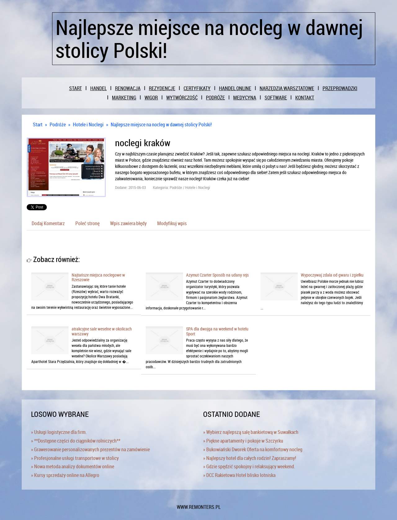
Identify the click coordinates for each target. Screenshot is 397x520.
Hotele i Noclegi (88, 124)
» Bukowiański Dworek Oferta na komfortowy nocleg (252, 449)
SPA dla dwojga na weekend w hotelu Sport (217, 331)
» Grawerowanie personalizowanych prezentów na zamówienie (90, 449)
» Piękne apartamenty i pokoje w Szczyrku (243, 440)
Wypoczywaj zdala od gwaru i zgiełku (332, 275)
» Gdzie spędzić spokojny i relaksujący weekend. (249, 466)
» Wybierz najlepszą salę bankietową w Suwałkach (250, 432)
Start (37, 124)
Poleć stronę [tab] (87, 223)
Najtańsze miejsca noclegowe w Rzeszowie (98, 277)
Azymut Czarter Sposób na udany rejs (217, 275)
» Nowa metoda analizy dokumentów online (72, 466)
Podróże (58, 124)
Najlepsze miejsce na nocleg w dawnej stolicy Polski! (161, 124)
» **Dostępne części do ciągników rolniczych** (75, 440)
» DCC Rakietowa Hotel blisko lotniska (239, 475)
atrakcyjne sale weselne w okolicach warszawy (102, 331)
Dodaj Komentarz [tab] (48, 223)
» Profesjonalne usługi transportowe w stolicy (75, 458)
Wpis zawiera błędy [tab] (128, 223)
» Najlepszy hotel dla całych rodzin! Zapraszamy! (249, 458)
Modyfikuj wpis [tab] (172, 223)
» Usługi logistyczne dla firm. (59, 432)
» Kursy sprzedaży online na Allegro (65, 475)
